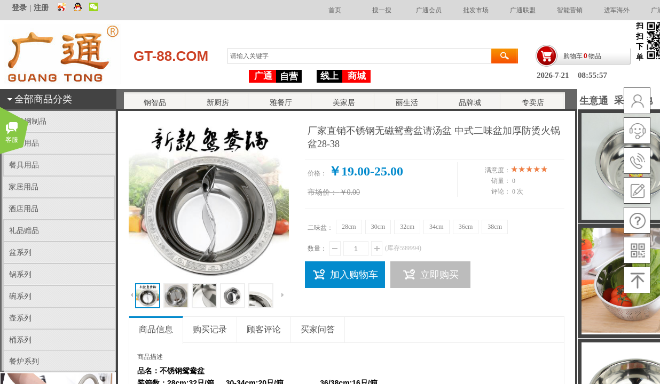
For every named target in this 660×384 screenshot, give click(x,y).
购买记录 (210, 329)
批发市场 (476, 10)
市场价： (322, 192)
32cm (407, 226)
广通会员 (429, 10)
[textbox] (359, 56)
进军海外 (617, 10)
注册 (41, 8)
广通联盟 (523, 10)
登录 (19, 8)
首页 (334, 10)
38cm (495, 226)
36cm (466, 226)
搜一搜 (381, 10)
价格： (317, 173)
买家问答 (318, 329)
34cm (436, 226)
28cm (349, 226)
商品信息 (156, 329)
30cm (378, 226)
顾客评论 (264, 329)
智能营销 (570, 10)
